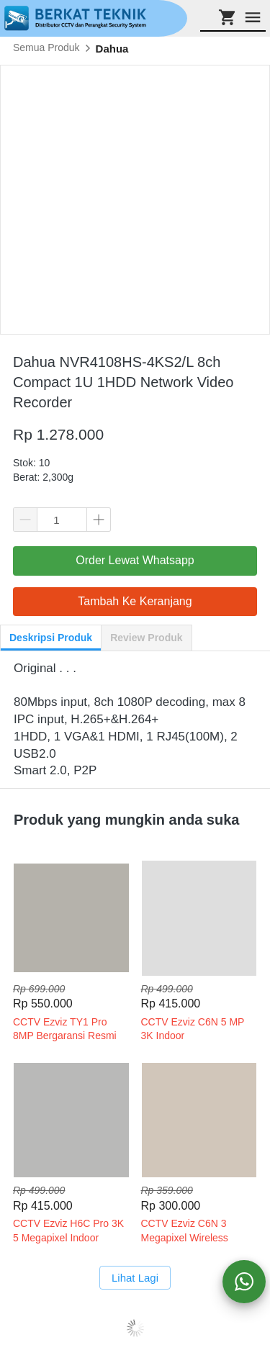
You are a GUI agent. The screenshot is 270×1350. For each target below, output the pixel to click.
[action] (244, 1281)
